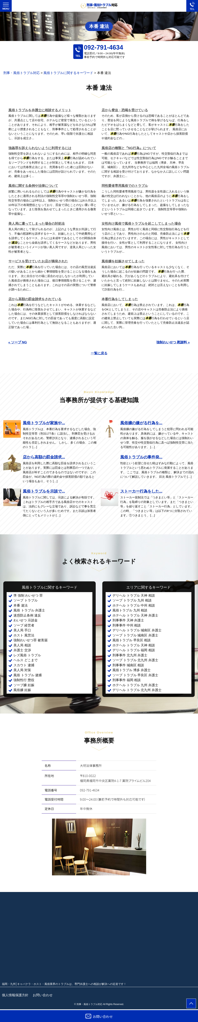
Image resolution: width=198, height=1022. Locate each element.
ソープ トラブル (25, 600)
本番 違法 (20, 605)
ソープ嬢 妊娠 (23, 685)
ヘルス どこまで (25, 660)
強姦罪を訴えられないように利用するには (39, 148)
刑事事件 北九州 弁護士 (129, 655)
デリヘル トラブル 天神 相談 (133, 595)
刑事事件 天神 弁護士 (128, 620)
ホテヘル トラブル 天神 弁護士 (135, 615)
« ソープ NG (17, 342)
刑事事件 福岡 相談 (126, 680)
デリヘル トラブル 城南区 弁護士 (137, 630)
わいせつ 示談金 (25, 620)
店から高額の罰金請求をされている (34, 299)
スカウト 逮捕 (23, 665)
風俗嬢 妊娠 (22, 690)
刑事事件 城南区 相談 (128, 665)
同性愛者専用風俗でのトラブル (125, 186)
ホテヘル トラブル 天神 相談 (133, 645)
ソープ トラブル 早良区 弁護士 (135, 675)
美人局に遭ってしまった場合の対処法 (36, 223)
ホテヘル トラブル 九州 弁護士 (135, 685)
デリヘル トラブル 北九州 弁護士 (137, 690)
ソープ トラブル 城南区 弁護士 (135, 635)
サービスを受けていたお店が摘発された (38, 261)
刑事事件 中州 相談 (126, 625)
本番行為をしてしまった (120, 299)
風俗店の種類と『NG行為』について (129, 148)
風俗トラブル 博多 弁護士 (131, 670)
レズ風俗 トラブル (27, 655)
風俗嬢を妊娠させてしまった (123, 261)
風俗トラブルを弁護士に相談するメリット (39, 110)
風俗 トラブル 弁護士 (29, 610)
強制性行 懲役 (23, 680)
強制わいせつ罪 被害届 (30, 640)
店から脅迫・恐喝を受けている (125, 110)
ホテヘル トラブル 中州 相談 (133, 605)
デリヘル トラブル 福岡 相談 (133, 650)
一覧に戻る (99, 353)
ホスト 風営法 (23, 635)
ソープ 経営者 (23, 625)
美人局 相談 (22, 645)
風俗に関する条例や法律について (33, 186)
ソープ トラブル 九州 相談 (132, 600)
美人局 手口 (22, 630)
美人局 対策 (22, 670)
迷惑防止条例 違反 (27, 615)
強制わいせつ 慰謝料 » (173, 342)
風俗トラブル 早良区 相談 (131, 640)
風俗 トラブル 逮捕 (27, 675)
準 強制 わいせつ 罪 (28, 595)
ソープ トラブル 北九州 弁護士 (135, 660)
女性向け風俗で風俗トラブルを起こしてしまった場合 (141, 223)
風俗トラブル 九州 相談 (129, 610)
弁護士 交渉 (22, 650)
